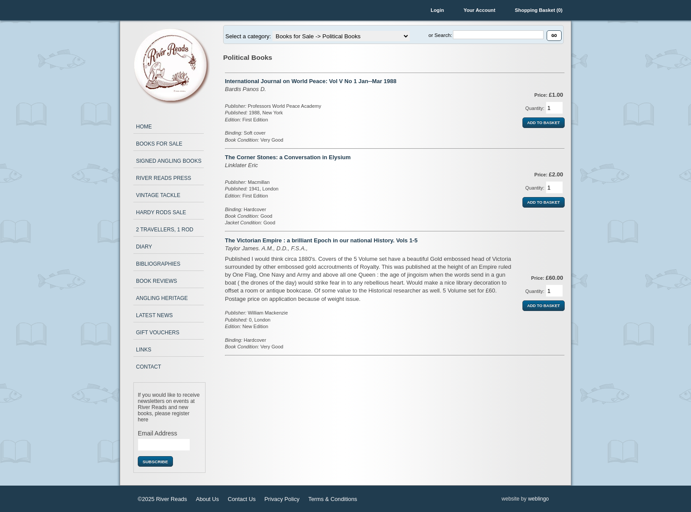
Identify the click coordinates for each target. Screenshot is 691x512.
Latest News (154, 315)
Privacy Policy (282, 499)
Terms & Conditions (332, 499)
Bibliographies (158, 264)
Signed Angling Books (169, 161)
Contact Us (242, 499)
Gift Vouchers (157, 332)
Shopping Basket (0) (538, 10)
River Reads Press (163, 178)
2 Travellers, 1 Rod (164, 230)
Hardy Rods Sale (161, 212)
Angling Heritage (162, 298)
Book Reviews (156, 281)
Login (437, 10)
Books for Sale (159, 144)
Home (144, 127)
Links (143, 350)
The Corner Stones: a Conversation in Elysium (288, 157)
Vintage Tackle (158, 195)
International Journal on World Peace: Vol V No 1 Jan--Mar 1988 (311, 81)
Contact (148, 367)
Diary (144, 247)
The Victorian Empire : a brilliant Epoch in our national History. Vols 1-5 (321, 240)
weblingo (538, 499)
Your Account (479, 10)
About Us (207, 499)
